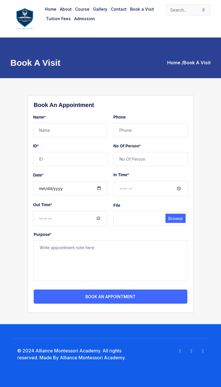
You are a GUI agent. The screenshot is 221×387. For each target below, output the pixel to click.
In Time (121, 174)
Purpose (42, 234)
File (116, 205)
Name (39, 117)
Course (82, 9)
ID (36, 146)
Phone (119, 117)
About (66, 9)
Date (38, 175)
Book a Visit (142, 9)
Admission (84, 18)
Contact (119, 9)
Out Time (42, 204)
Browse (175, 218)
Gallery (100, 9)
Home (50, 9)
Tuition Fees (58, 18)
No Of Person (127, 146)
